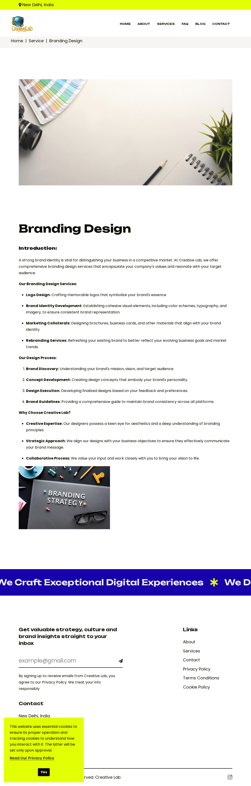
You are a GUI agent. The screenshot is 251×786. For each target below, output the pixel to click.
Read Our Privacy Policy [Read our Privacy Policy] (32, 758)
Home (17, 41)
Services (191, 651)
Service (36, 41)
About (189, 642)
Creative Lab (108, 777)
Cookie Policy (196, 687)
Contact (191, 660)
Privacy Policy (196, 669)
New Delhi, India (38, 5)
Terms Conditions (201, 678)
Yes (44, 772)
